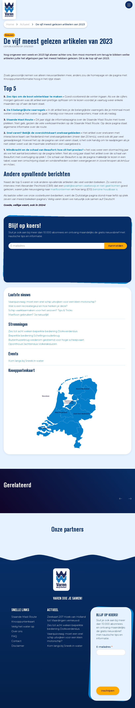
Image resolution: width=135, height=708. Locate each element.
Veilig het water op (22, 626)
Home (10, 24)
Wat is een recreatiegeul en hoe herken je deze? (38, 306)
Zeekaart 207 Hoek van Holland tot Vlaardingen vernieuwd (66, 618)
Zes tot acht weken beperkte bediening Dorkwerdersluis (42, 331)
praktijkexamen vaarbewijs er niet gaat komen (92, 185)
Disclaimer (17, 645)
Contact (16, 641)
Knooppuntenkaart (23, 621)
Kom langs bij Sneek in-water (26, 360)
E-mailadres (104, 646)
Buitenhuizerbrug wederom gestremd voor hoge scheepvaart (46, 339)
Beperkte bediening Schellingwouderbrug (34, 335)
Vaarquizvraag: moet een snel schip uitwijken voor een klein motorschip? (52, 301)
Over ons (16, 631)
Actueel (24, 24)
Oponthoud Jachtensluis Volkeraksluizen (32, 344)
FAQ (14, 636)
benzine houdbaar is (105, 189)
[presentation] (22, 261)
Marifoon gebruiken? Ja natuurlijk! (28, 314)
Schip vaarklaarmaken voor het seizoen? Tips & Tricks (40, 310)
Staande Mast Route (24, 616)
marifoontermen (61, 189)
